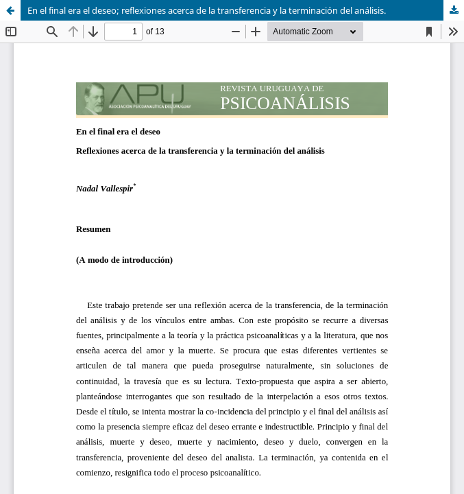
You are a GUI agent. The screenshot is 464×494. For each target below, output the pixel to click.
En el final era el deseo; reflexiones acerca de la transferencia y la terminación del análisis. (206, 10)
